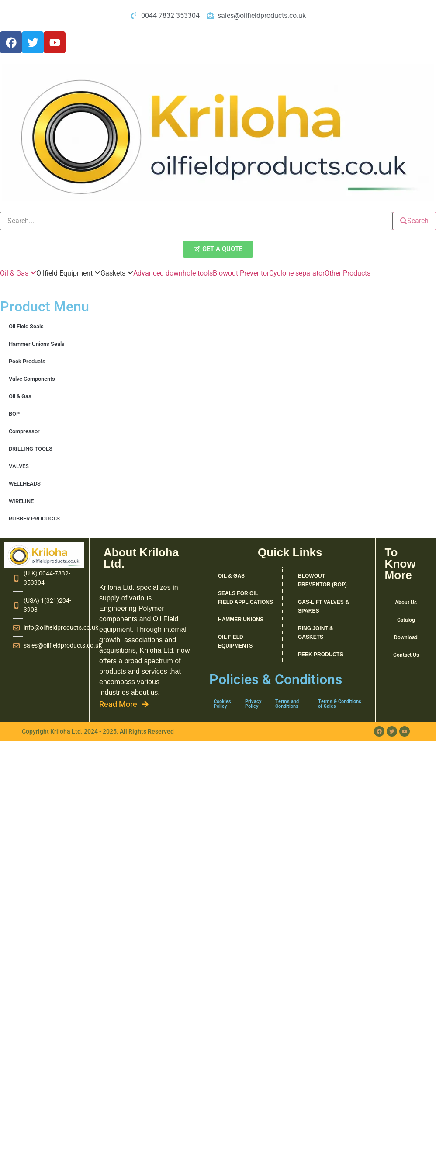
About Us (406, 603)
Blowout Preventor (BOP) (322, 580)
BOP (14, 413)
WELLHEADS (25, 483)
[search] (196, 221)
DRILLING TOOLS (30, 448)
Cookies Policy (222, 704)
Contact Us (406, 655)
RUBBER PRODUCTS (34, 518)
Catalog (406, 620)
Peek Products (27, 361)
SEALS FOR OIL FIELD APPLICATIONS (245, 597)
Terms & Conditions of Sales (339, 704)
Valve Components (32, 379)
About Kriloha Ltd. (141, 558)
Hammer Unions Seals (37, 344)
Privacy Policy (253, 704)
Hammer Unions (240, 620)
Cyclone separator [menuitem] (297, 273)
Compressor (24, 431)
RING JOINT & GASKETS (315, 632)
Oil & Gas (20, 396)
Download (406, 637)
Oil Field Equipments (235, 641)
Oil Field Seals (26, 326)
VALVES (19, 466)
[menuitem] (18, 273)
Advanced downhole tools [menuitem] (173, 273)
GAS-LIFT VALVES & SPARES (323, 606)
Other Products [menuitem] (347, 273)
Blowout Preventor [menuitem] (241, 273)
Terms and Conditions (287, 704)
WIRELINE (21, 501)
